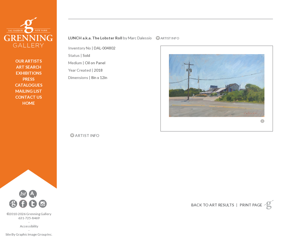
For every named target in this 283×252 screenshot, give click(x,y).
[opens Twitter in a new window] (33, 206)
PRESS (28, 79)
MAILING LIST (28, 91)
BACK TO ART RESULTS (212, 205)
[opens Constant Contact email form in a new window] (14, 206)
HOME (28, 103)
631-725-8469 (29, 218)
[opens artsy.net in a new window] (32, 197)
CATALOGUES (28, 85)
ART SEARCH (28, 67)
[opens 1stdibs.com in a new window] (23, 197)
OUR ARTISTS (28, 60)
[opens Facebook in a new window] (23, 206)
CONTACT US (28, 97)
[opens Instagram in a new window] (42, 206)
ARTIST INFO (167, 38)
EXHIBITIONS (28, 73)
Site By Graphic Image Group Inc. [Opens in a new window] (28, 234)
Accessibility (29, 226)
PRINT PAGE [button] (251, 205)
